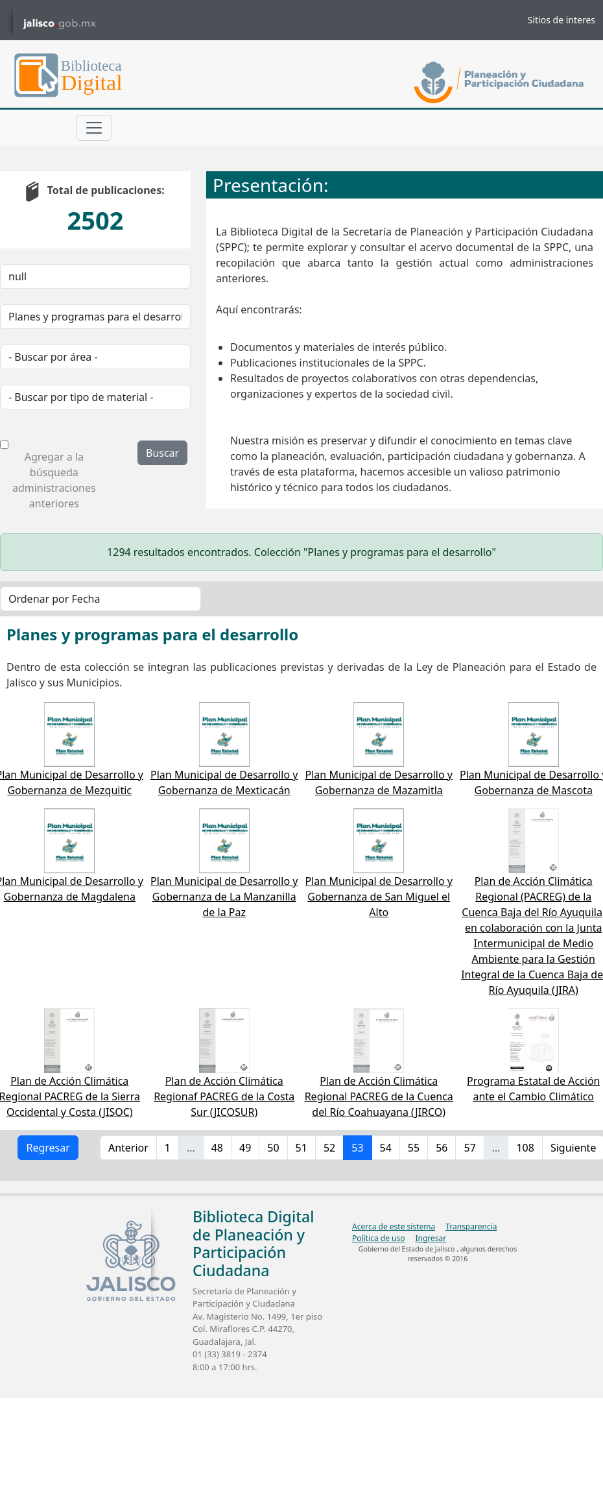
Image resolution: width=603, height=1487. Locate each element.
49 (245, 1148)
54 (386, 1148)
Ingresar (430, 1238)
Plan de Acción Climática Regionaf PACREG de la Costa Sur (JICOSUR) (224, 1096)
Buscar (162, 453)
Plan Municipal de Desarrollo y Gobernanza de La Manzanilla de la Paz (224, 896)
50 (273, 1148)
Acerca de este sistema (393, 1226)
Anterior (128, 1148)
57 (469, 1148)
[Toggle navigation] (94, 128)
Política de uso (378, 1238)
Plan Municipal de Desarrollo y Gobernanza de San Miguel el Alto (379, 896)
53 (357, 1148)
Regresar (47, 1148)
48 (217, 1148)
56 (441, 1148)
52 (329, 1148)
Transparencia (471, 1226)
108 (525, 1148)
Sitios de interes (561, 20)
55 (414, 1148)
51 (301, 1148)
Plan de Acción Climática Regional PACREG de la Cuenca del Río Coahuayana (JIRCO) (379, 1096)
